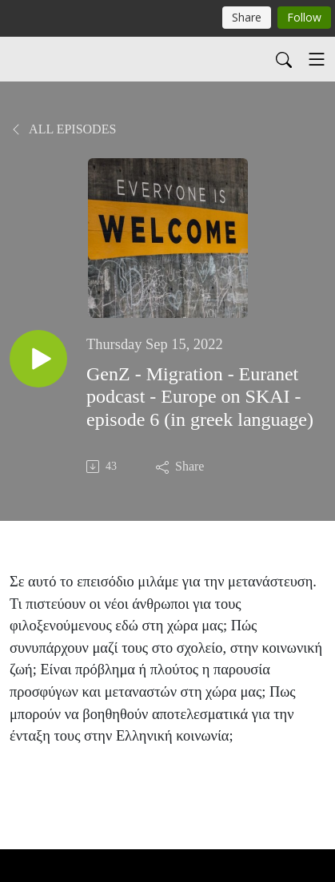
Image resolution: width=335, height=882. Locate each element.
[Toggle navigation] (316, 59)
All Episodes (63, 129)
